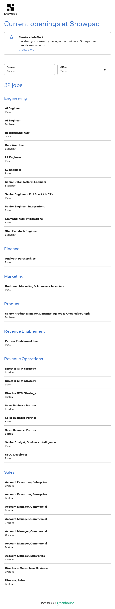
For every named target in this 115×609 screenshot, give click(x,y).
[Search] (29, 72)
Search (11, 67)
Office (63, 67)
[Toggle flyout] (105, 70)
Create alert (26, 49)
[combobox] (60, 71)
